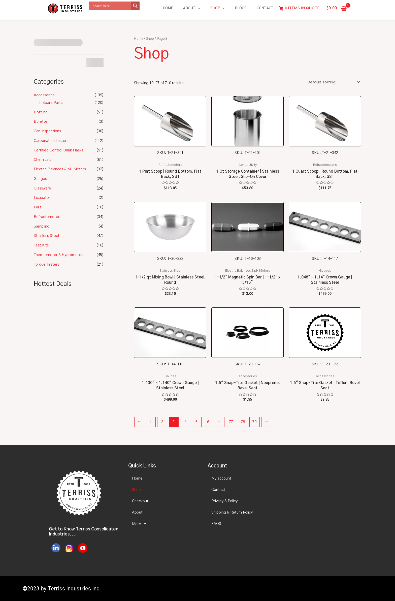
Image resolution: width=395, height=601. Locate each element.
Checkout (140, 501)
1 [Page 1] (151, 422)
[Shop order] (333, 81)
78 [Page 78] (243, 422)
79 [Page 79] (254, 422)
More (140, 523)
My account (221, 478)
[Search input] (111, 6)
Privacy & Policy (224, 501)
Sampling (41, 226)
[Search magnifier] (135, 6)
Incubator (42, 198)
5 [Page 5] (196, 422)
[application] (197, 8)
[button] (163, 524)
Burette (40, 121)
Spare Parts (52, 103)
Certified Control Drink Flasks (58, 150)
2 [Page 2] (162, 422)
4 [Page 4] (185, 422)
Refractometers (47, 217)
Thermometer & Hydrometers (59, 255)
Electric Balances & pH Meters (60, 169)
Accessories (44, 95)
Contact (265, 8)
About (191, 8)
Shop (217, 8)
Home (168, 8)
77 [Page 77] (231, 422)
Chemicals (42, 160)
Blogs (241, 8)
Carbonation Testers (51, 141)
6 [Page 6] (208, 422)
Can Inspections (47, 131)
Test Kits (41, 245)
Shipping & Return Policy (232, 512)
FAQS (216, 524)
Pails (37, 207)
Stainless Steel (46, 236)
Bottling (41, 112)
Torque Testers (46, 264)
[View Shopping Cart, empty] (336, 8)
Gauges (40, 179)
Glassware (42, 188)
